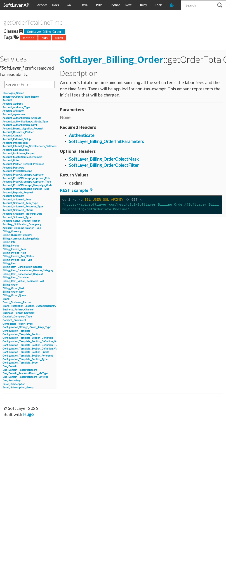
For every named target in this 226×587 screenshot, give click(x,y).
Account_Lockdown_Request (18, 153)
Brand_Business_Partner (16, 302)
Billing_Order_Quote (14, 295)
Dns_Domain (9, 366)
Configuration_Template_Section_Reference (27, 355)
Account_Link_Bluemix (15, 149)
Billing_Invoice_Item (14, 249)
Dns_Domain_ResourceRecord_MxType (25, 373)
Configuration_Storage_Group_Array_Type (26, 327)
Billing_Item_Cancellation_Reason (22, 266)
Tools (158, 5)
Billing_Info (8, 242)
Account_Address (12, 103)
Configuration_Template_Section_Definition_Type (31, 345)
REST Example (74, 190)
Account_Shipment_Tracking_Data (22, 213)
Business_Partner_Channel (17, 309)
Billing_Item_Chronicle (15, 277)
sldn (45, 38)
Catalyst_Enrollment (14, 320)
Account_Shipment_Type (16, 217)
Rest (128, 5)
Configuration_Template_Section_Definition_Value (31, 348)
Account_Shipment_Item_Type (20, 203)
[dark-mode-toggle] (173, 5)
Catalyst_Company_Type (17, 316)
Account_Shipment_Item (16, 199)
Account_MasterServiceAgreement (22, 157)
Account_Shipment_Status (17, 210)
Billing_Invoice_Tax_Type (17, 259)
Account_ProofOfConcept (17, 171)
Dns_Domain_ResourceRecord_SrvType (25, 377)
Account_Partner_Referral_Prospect (23, 164)
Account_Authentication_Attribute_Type (25, 121)
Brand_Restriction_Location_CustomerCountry (29, 306)
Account (7, 100)
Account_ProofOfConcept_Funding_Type (25, 189)
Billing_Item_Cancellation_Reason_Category (27, 270)
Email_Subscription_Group (17, 387)
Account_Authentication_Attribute (21, 118)
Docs (55, 5)
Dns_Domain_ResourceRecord (19, 370)
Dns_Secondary (11, 380)
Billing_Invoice (10, 245)
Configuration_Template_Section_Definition (27, 337)
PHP (99, 5)
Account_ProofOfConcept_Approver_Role (26, 178)
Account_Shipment (13, 196)
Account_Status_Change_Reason (21, 220)
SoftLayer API (17, 5)
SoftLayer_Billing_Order (44, 31)
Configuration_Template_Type (20, 362)
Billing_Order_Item (13, 291)
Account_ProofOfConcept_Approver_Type (26, 181)
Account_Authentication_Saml (19, 125)
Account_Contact (12, 135)
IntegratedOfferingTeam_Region (20, 96)
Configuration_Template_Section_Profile (25, 352)
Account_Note (10, 160)
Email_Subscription (13, 384)
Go (69, 5)
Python (115, 5)
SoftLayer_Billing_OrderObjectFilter (104, 165)
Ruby (143, 5)
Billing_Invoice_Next (14, 252)
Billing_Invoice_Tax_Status (18, 256)
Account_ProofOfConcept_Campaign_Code (27, 185)
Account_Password (13, 167)
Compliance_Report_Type (17, 323)
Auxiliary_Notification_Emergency (21, 224)
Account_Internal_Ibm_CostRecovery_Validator (29, 146)
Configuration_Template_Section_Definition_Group (31, 341)
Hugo (28, 414)
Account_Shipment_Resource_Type (22, 206)
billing (59, 38)
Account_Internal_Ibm (15, 142)
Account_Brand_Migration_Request (22, 128)
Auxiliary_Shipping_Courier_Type (21, 228)
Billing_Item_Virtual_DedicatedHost (23, 281)
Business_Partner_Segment (18, 313)
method (28, 38)
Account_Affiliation (13, 110)
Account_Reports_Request (17, 192)
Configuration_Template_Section (21, 334)
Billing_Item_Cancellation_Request (22, 274)
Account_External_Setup (16, 139)
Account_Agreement (14, 114)
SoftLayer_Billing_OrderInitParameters (106, 141)
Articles (42, 5)
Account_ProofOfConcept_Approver (23, 174)
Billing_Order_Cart (13, 288)
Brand (5, 299)
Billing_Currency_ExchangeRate (20, 238)
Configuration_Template (16, 330)
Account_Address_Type (16, 107)
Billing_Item (9, 263)
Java (84, 5)
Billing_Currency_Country (17, 235)
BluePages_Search (13, 93)
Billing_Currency (11, 231)
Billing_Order (10, 284)
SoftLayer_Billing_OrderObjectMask (104, 159)
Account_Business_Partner (17, 132)
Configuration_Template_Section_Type (24, 359)
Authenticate (81, 135)
